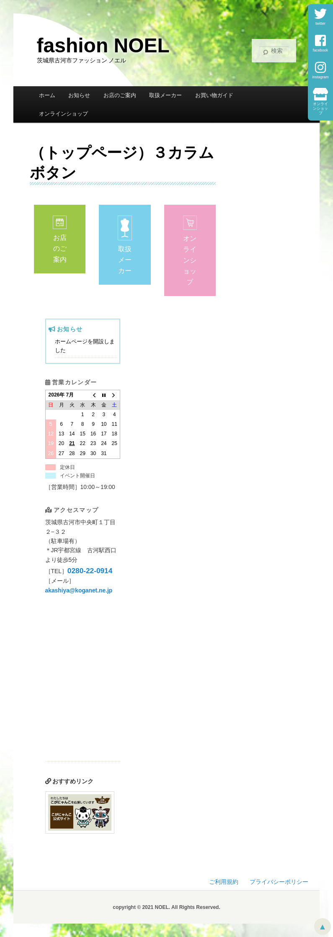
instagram (320, 70)
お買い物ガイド (214, 95)
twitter (320, 17)
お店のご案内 (119, 95)
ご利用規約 (223, 882)
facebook (320, 43)
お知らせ (79, 95)
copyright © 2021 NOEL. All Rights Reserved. (166, 907)
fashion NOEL (103, 45)
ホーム (47, 95)
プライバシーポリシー (279, 882)
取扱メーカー (165, 95)
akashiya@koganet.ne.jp (79, 590)
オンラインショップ (320, 101)
